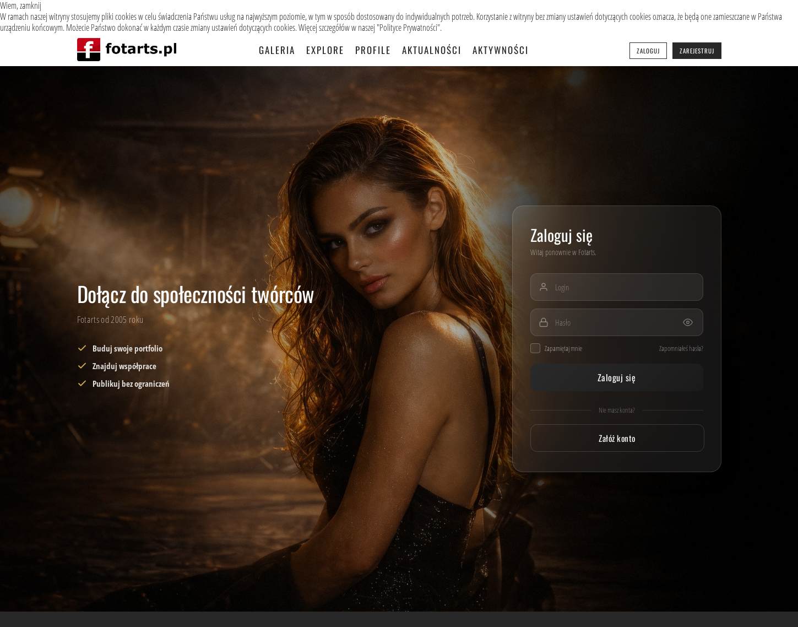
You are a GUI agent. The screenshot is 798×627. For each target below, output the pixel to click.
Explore (325, 50)
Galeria (277, 50)
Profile (373, 50)
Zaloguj (648, 50)
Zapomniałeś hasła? (681, 348)
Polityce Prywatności (408, 27)
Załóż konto (617, 438)
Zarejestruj (697, 50)
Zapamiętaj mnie (556, 348)
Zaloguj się (617, 377)
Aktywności (501, 50)
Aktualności (432, 50)
